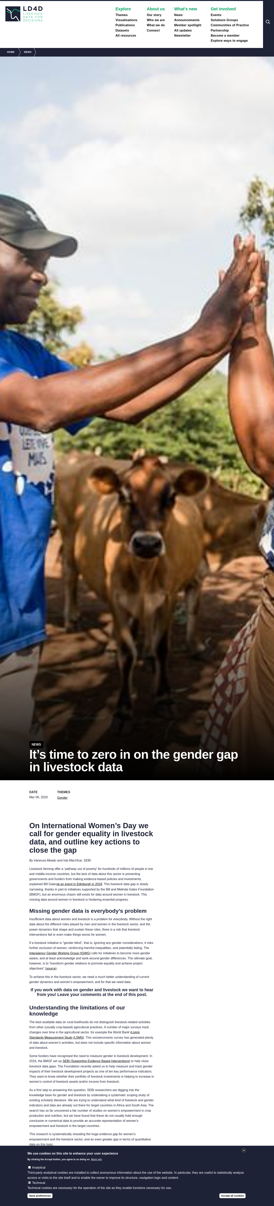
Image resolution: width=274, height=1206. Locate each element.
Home (10, 52)
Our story (154, 15)
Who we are (156, 20)
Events (216, 15)
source (51, 968)
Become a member (225, 35)
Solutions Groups (224, 20)
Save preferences (40, 1195)
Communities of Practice (230, 25)
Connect (153, 30)
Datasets (122, 30)
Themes (122, 15)
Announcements (187, 20)
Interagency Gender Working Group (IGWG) (60, 953)
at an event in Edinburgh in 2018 (79, 884)
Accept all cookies (232, 1195)
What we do (156, 25)
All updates (183, 30)
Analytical (38, 1167)
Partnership (220, 30)
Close (243, 1150)
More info (96, 1159)
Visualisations (126, 20)
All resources (126, 35)
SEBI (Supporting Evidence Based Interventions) (96, 1061)
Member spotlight (187, 25)
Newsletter (182, 35)
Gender (62, 797)
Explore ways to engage (229, 40)
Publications (125, 25)
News (178, 15)
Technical (38, 1182)
